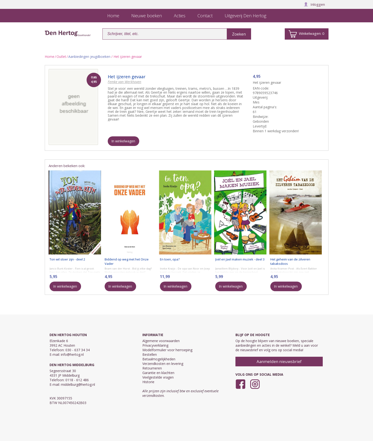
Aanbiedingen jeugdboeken (89, 56)
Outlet (61, 56)
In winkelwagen (123, 141)
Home (49, 56)
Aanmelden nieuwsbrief (279, 361)
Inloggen (314, 4)
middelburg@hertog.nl (78, 384)
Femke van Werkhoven (124, 81)
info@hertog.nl (72, 354)
